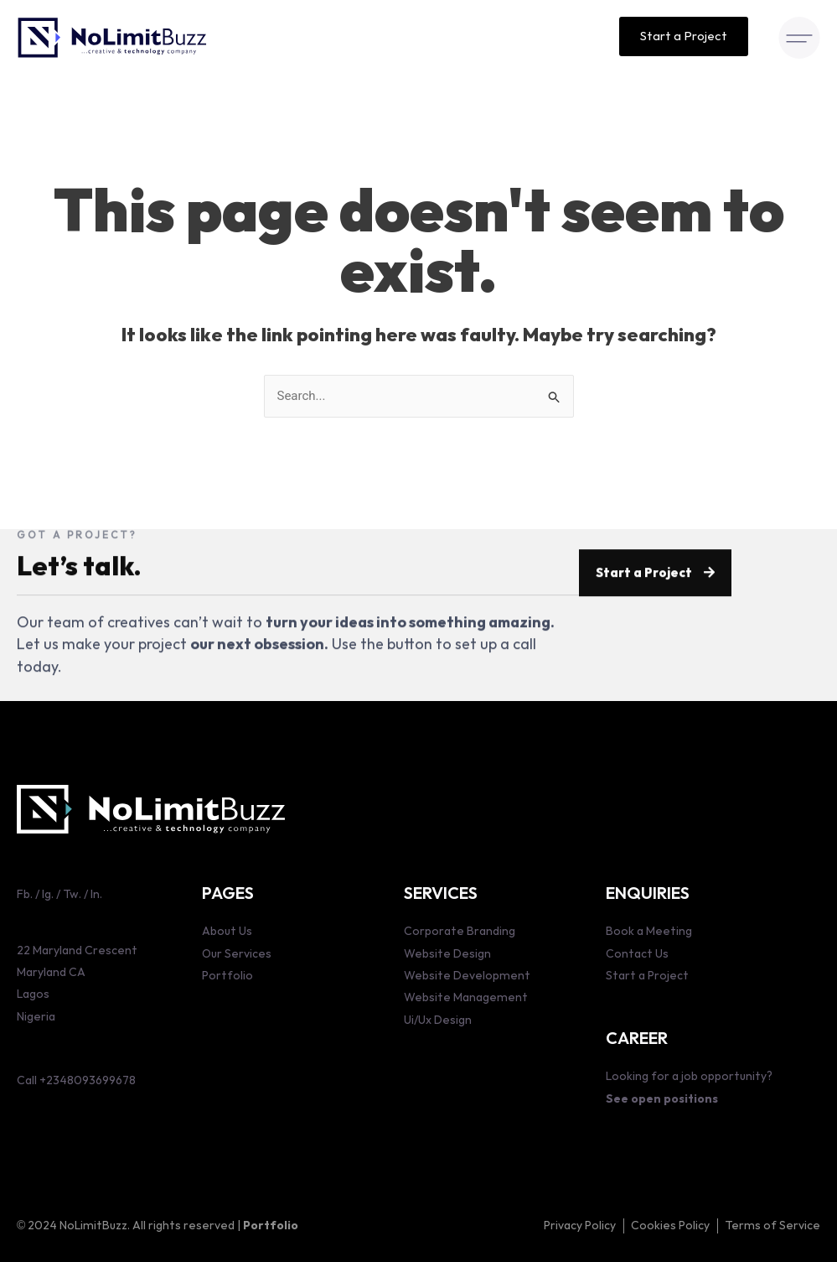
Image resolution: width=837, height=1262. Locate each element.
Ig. (48, 894)
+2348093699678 (87, 1080)
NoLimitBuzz (93, 1225)
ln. (96, 894)
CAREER (637, 1039)
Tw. (70, 894)
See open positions (662, 1099)
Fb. (25, 894)
